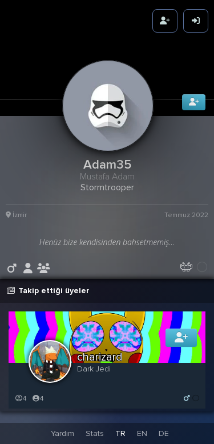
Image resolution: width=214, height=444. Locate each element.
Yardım (62, 433)
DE (164, 433)
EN (142, 433)
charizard (100, 357)
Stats (95, 433)
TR (120, 433)
